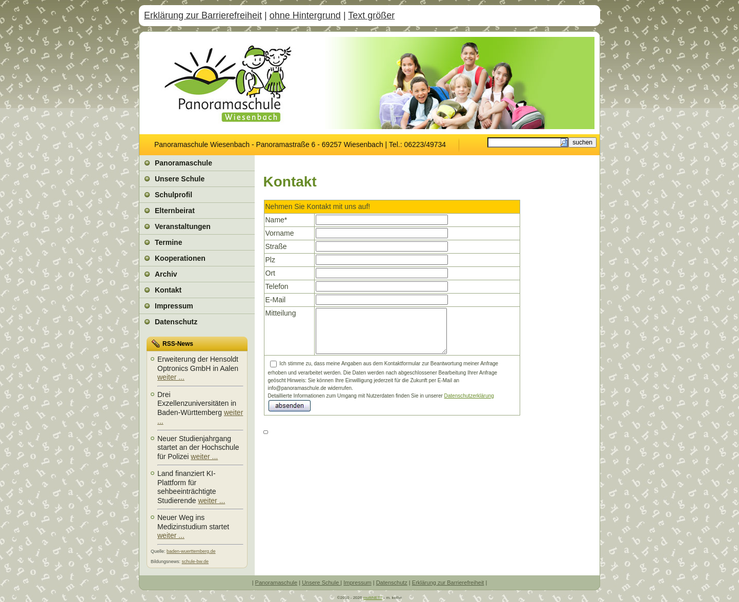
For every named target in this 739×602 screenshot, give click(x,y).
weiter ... (170, 377)
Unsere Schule (321, 582)
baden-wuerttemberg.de (191, 551)
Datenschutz (391, 582)
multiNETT (373, 597)
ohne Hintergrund (305, 15)
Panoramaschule (276, 582)
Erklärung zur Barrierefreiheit (203, 15)
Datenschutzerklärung (469, 396)
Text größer (371, 15)
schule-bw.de (195, 561)
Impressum (357, 582)
